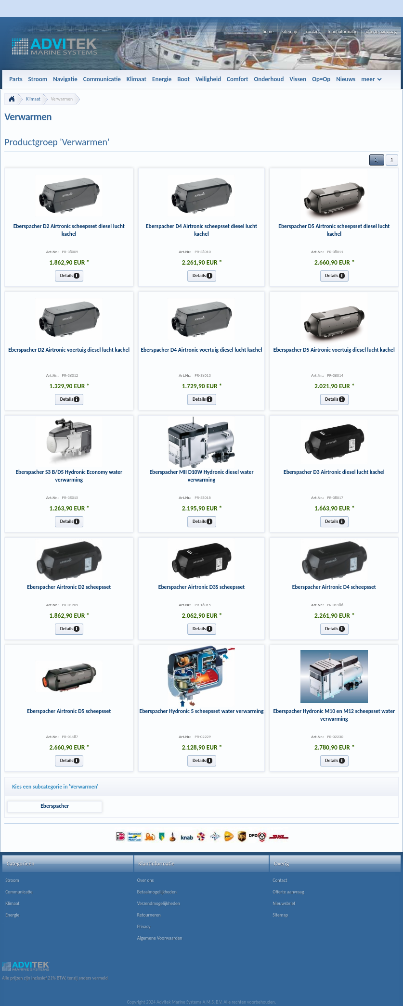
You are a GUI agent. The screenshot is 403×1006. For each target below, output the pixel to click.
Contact (280, 880)
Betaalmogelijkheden (157, 892)
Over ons (145, 880)
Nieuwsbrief (284, 903)
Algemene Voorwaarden (159, 938)
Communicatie (18, 892)
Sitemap (280, 915)
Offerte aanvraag (288, 892)
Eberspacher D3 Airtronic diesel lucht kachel (334, 472)
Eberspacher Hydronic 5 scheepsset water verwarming (202, 711)
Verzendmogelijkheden (158, 903)
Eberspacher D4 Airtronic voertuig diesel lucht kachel (201, 349)
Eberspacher (54, 805)
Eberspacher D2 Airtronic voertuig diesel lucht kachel (69, 349)
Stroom (12, 880)
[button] (376, 160)
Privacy (144, 927)
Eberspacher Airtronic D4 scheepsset (334, 587)
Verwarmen (62, 99)
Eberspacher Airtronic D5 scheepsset (69, 711)
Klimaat (33, 99)
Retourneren (149, 915)
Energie (12, 915)
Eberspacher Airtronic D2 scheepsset (69, 587)
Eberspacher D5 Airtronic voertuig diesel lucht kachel (334, 349)
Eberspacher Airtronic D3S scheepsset (201, 587)
